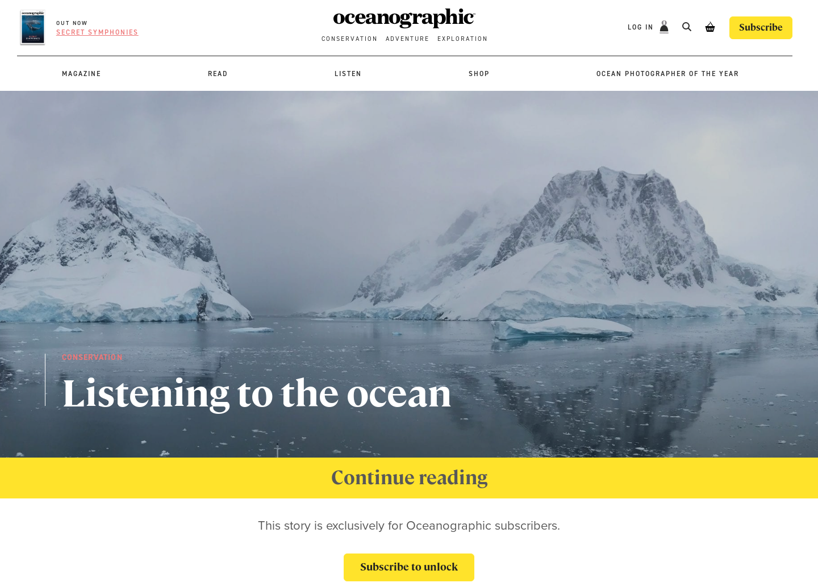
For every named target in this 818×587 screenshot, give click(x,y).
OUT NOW (72, 23)
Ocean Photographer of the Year (667, 73)
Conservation (350, 39)
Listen (348, 73)
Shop (479, 73)
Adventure (407, 39)
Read (218, 73)
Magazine (81, 73)
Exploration (462, 39)
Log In (642, 27)
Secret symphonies (97, 32)
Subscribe (761, 27)
